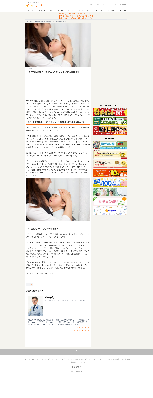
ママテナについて (29, 359)
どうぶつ (80, 10)
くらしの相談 (110, 10)
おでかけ (70, 10)
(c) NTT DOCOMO (76, 371)
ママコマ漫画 (122, 10)
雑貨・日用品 (30, 10)
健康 (51, 10)
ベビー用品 (60, 10)
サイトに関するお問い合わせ (46, 359)
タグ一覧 (82, 362)
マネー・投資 (98, 10)
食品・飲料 (42, 10)
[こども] (29, 284)
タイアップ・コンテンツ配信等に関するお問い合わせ (75, 359)
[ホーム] (27, 22)
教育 (88, 10)
